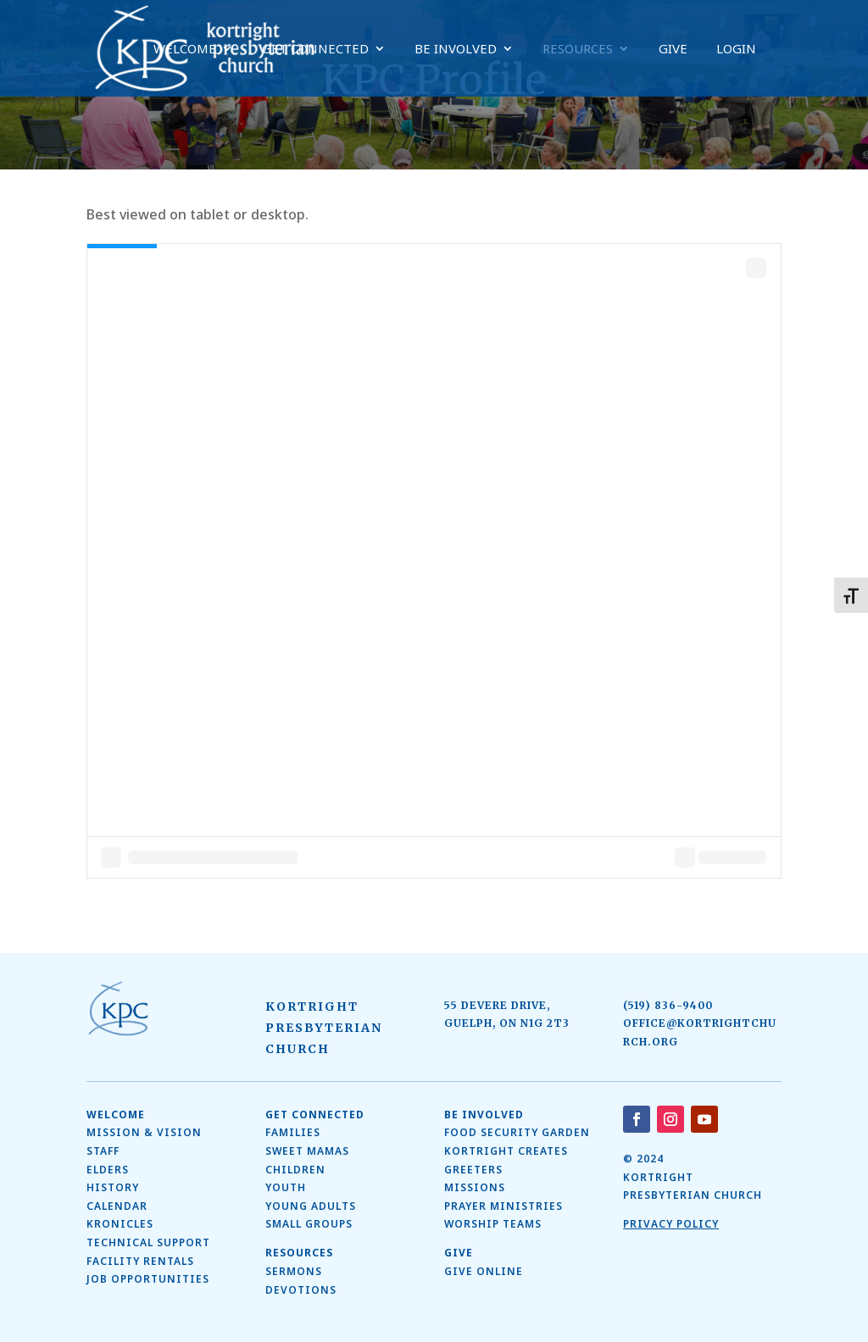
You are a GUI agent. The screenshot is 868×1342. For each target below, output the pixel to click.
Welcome (184, 49)
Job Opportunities (147, 1279)
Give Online (483, 1271)
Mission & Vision (144, 1132)
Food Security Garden (517, 1132)
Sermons (293, 1271)
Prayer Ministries (503, 1206)
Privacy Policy (671, 1224)
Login (736, 49)
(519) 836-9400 (668, 1005)
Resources (577, 49)
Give (673, 49)
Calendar (116, 1206)
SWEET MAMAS (307, 1151)
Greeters (473, 1169)
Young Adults (310, 1206)
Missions (474, 1187)
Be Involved (456, 49)
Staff (103, 1151)
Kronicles (119, 1224)
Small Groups (309, 1224)
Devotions (301, 1290)
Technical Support (148, 1242)
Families (292, 1132)
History (112, 1187)
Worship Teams (493, 1224)
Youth (285, 1187)
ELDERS (107, 1169)
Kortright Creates (506, 1151)
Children (295, 1169)
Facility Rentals (140, 1261)
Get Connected (315, 49)
